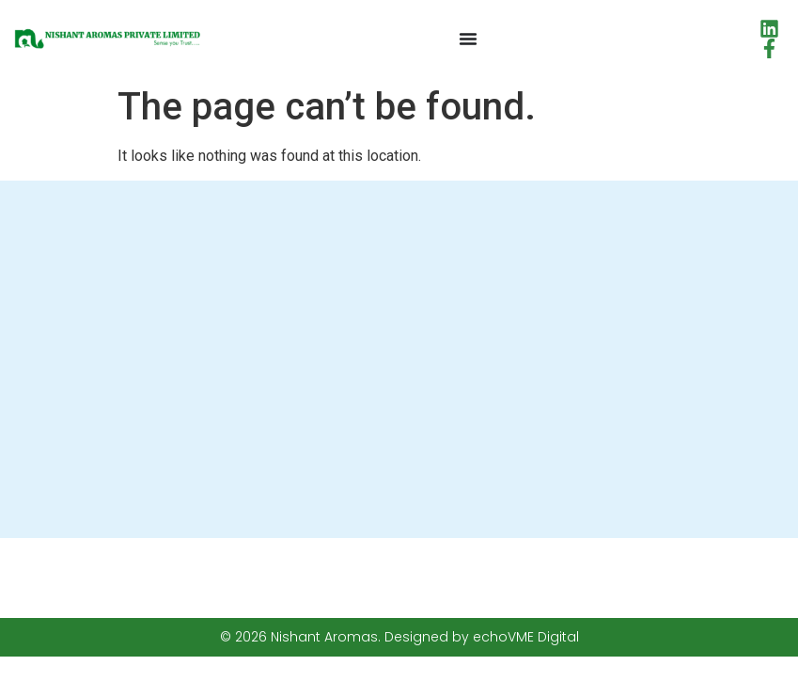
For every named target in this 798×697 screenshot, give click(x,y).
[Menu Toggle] (468, 38)
